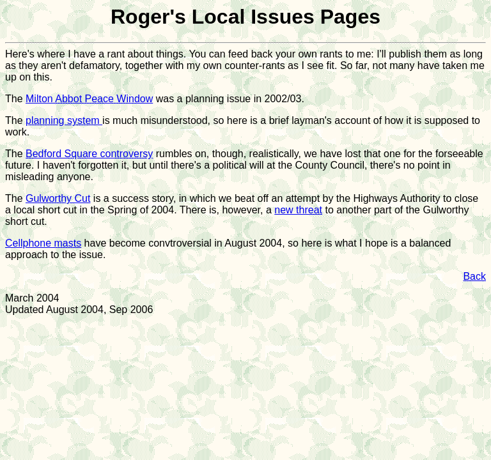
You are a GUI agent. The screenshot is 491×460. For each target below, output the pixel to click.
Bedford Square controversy (89, 153)
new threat (298, 209)
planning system (64, 120)
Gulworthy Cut (58, 198)
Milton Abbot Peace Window (89, 98)
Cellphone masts (43, 243)
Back (474, 276)
